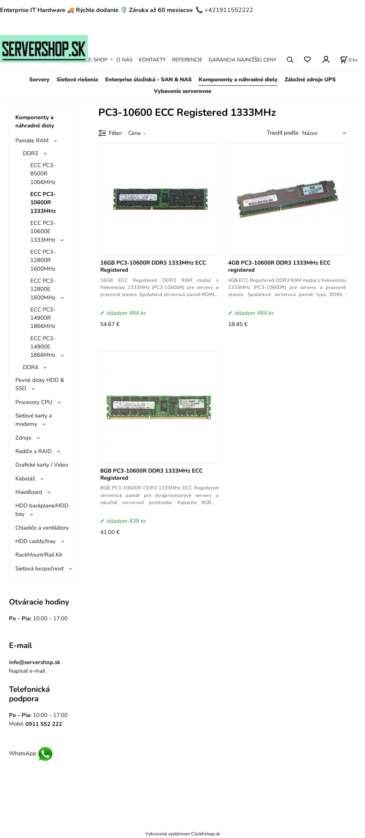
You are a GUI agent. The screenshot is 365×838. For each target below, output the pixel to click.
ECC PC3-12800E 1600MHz (42, 289)
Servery (39, 79)
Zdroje (23, 437)
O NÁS (124, 59)
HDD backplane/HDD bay (41, 510)
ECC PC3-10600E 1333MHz (42, 231)
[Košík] (349, 59)
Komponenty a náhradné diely (238, 79)
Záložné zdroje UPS (310, 79)
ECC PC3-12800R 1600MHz (42, 260)
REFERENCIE (187, 59)
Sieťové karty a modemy (33, 420)
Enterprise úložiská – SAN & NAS (148, 79)
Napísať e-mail (27, 671)
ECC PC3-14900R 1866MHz (42, 318)
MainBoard (28, 492)
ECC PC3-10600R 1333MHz (43, 202)
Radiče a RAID (33, 451)
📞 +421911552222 (224, 10)
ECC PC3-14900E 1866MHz (42, 347)
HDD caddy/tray (35, 541)
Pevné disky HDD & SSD (39, 384)
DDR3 (30, 153)
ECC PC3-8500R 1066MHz (42, 174)
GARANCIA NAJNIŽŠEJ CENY (242, 59)
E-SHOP (98, 59)
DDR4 (30, 367)
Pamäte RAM (32, 140)
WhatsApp (31, 753)
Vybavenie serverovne (182, 91)
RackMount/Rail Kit (38, 554)
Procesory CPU (33, 402)
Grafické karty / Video (41, 464)
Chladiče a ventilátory (42, 527)
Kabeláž (25, 478)
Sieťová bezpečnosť (39, 568)
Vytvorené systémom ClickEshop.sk (182, 834)
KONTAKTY (152, 59)
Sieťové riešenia (77, 79)
